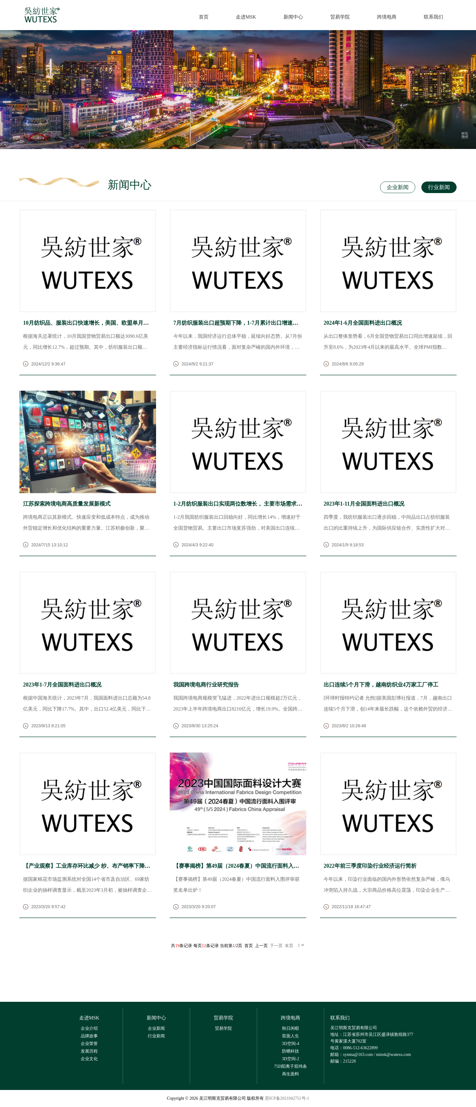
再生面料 (290, 1074)
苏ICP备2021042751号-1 (287, 1098)
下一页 (276, 946)
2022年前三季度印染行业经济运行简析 (370, 866)
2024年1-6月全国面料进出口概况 (363, 323)
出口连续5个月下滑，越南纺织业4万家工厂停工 (381, 685)
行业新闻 (438, 188)
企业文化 (89, 1059)
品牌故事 (89, 1036)
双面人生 (290, 1036)
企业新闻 (396, 188)
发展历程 (89, 1051)
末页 (289, 946)
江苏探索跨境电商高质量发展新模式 (66, 504)
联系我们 (433, 17)
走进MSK (246, 17)
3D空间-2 (290, 1059)
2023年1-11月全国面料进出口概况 (364, 504)
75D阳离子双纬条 (290, 1066)
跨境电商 (386, 17)
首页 (203, 17)
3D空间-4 (290, 1044)
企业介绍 (89, 1028)
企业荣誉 (89, 1044)
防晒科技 (290, 1051)
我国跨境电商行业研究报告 (206, 685)
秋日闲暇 (290, 1028)
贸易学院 (339, 17)
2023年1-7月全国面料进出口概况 (62, 685)
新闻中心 (293, 17)
